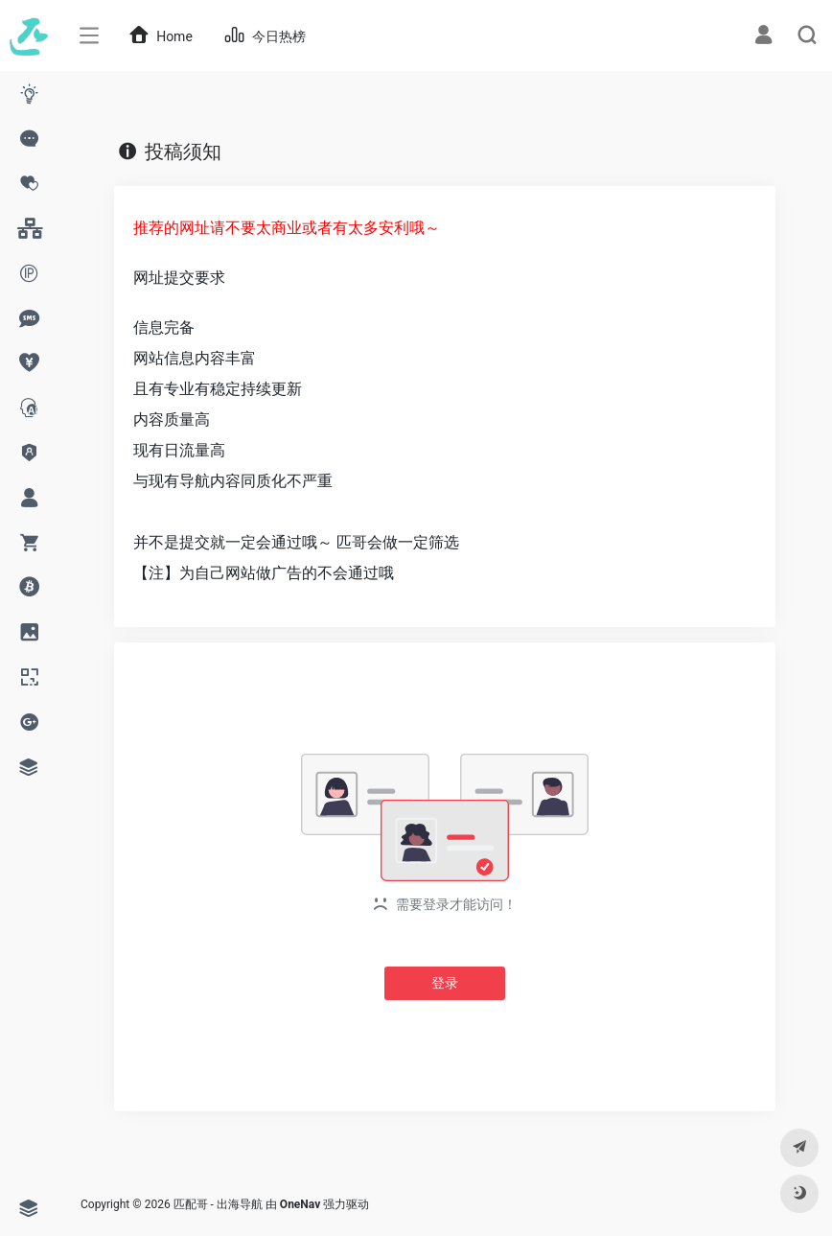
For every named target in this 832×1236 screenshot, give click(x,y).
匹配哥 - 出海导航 (218, 1204)
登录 (444, 983)
